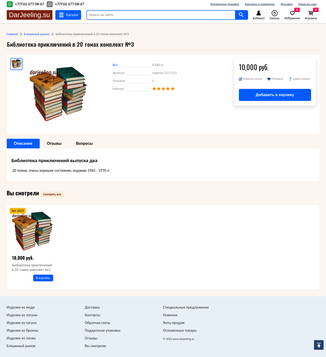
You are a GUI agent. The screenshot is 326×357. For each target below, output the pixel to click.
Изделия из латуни (22, 315)
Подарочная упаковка (224, 4)
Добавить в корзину (275, 95)
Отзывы (91, 338)
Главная (12, 34)
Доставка (286, 4)
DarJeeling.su (29, 15)
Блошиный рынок (36, 34)
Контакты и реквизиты (260, 4)
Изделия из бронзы (22, 330)
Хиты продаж (174, 322)
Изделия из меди (21, 307)
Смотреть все (52, 194)
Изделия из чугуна (22, 322)
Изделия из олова (21, 338)
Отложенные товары (180, 330)
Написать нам (307, 4)
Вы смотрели (95, 346)
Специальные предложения (186, 307)
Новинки (170, 315)
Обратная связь (97, 322)
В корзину (43, 278)
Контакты (92, 315)
